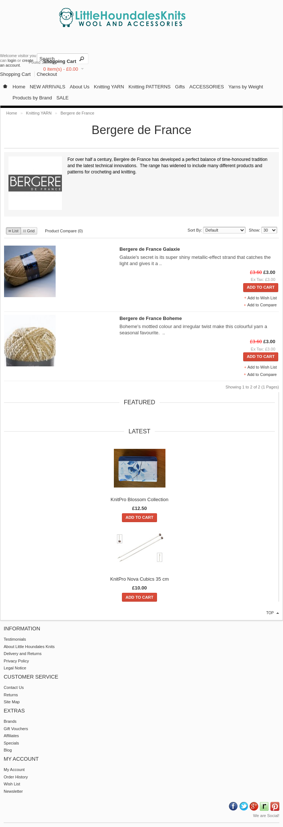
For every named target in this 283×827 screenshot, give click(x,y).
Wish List (12, 784)
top (270, 613)
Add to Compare (262, 305)
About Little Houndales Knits (29, 646)
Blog (8, 750)
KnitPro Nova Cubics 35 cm (139, 579)
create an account (17, 62)
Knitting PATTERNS (150, 86)
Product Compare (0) (64, 231)
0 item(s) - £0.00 (60, 69)
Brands (10, 721)
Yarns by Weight (245, 86)
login (12, 60)
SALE (62, 98)
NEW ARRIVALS (48, 86)
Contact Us (14, 687)
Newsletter (13, 791)
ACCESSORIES (206, 86)
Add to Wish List (262, 298)
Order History (16, 777)
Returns (11, 695)
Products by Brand (32, 98)
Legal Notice (15, 668)
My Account (14, 769)
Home (19, 86)
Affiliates (11, 735)
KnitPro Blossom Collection (139, 499)
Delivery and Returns (23, 653)
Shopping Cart (59, 61)
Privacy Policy (16, 661)
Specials (11, 743)
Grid (29, 231)
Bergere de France (77, 113)
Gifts (180, 86)
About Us (79, 86)
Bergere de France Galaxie (149, 249)
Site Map (12, 702)
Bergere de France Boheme (150, 318)
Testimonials (15, 639)
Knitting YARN (109, 86)
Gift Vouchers (16, 728)
